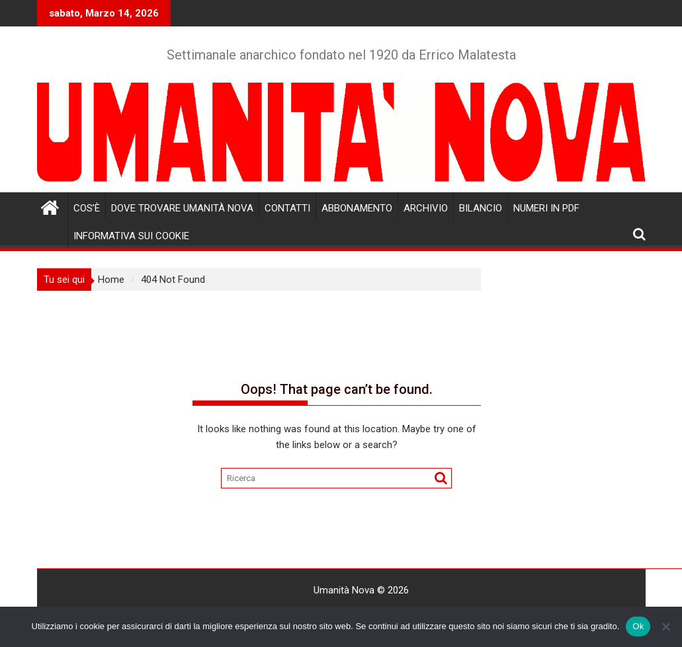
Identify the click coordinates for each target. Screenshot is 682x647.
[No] (665, 626)
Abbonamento (356, 208)
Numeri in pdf (546, 208)
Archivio (426, 208)
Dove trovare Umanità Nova (182, 208)
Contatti (287, 208)
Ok (638, 626)
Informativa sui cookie (131, 236)
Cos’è (86, 208)
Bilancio (480, 208)
